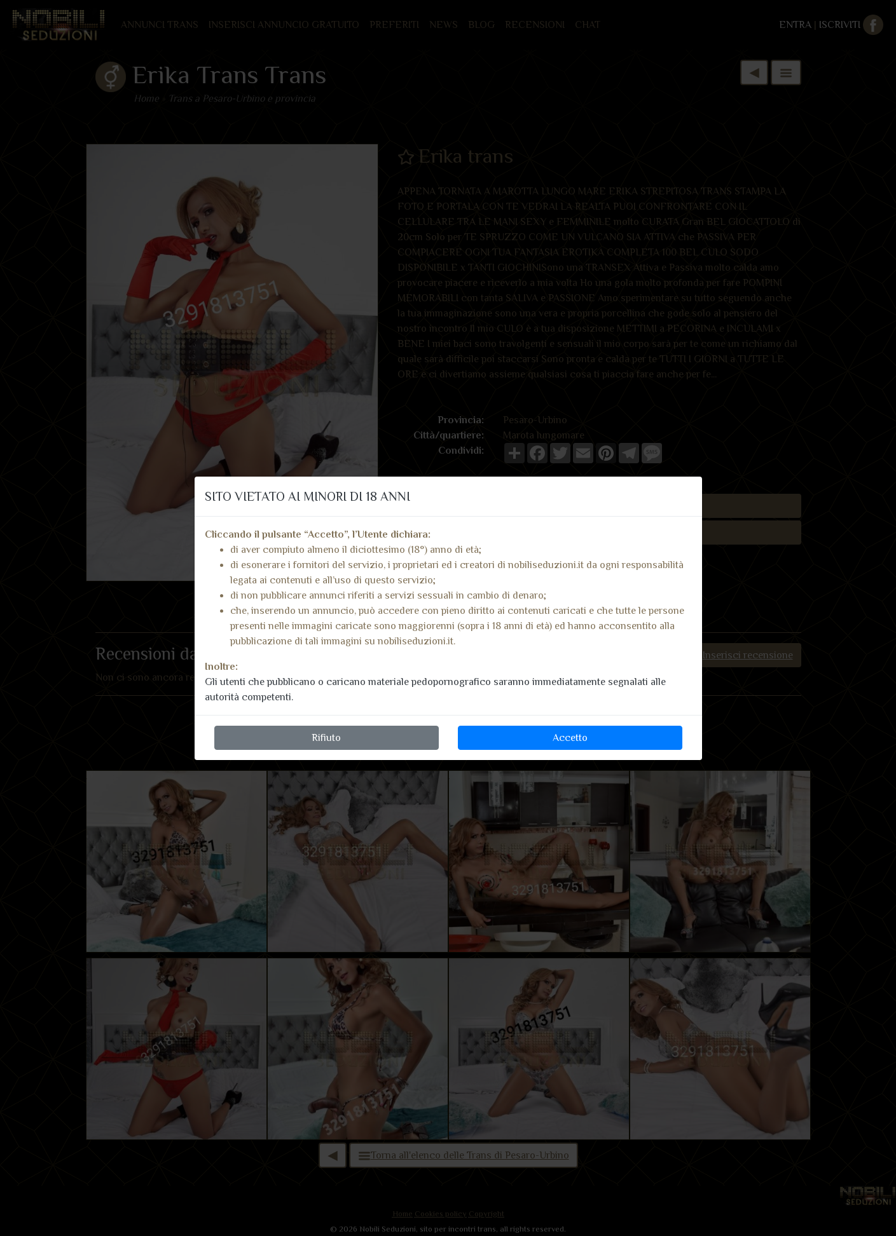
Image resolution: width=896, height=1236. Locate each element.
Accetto (570, 738)
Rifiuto (326, 738)
